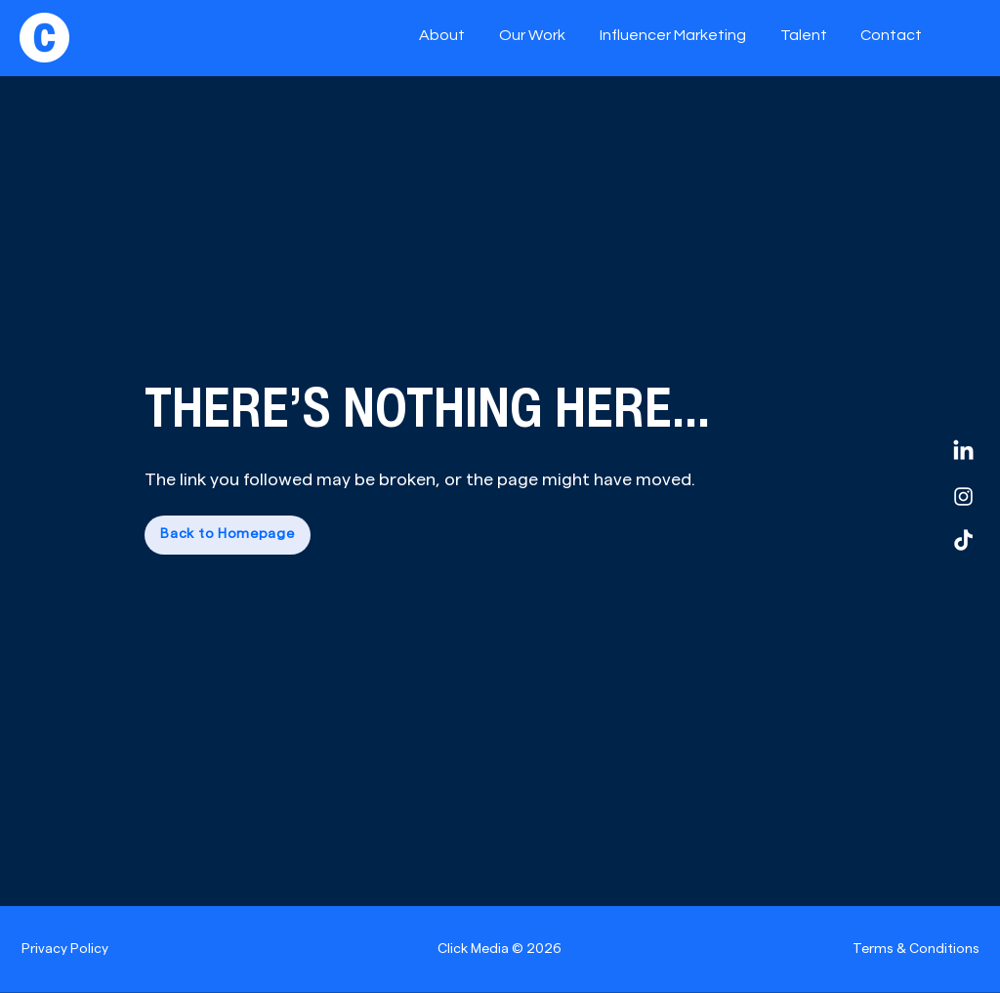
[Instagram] (963, 496)
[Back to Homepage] (228, 535)
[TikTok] (963, 541)
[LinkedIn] (963, 451)
